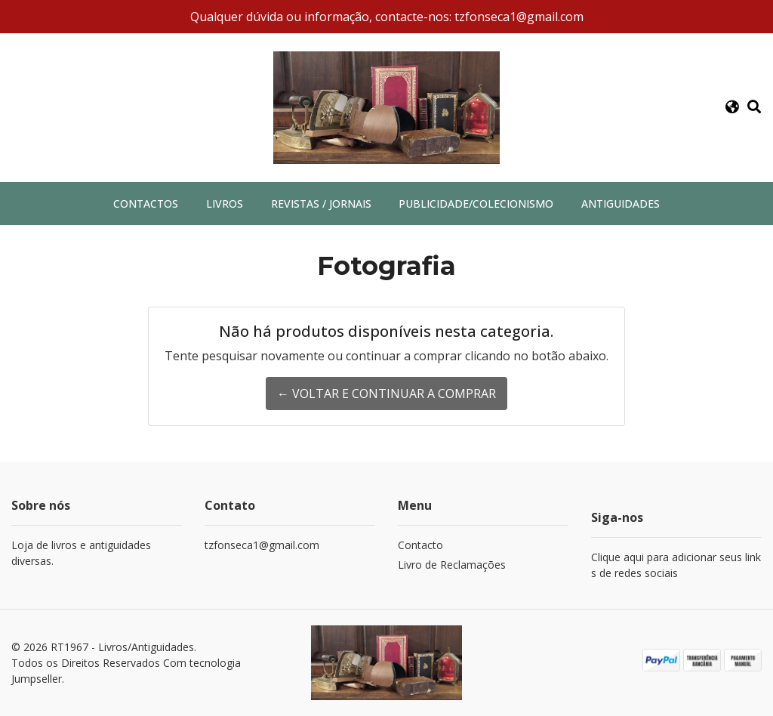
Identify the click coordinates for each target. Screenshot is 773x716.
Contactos (145, 203)
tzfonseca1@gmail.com (262, 545)
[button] (732, 107)
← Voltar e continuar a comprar (386, 393)
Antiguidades (620, 203)
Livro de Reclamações (452, 564)
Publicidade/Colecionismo (476, 203)
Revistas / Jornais (321, 203)
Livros (224, 203)
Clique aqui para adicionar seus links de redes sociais (676, 565)
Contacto (420, 545)
